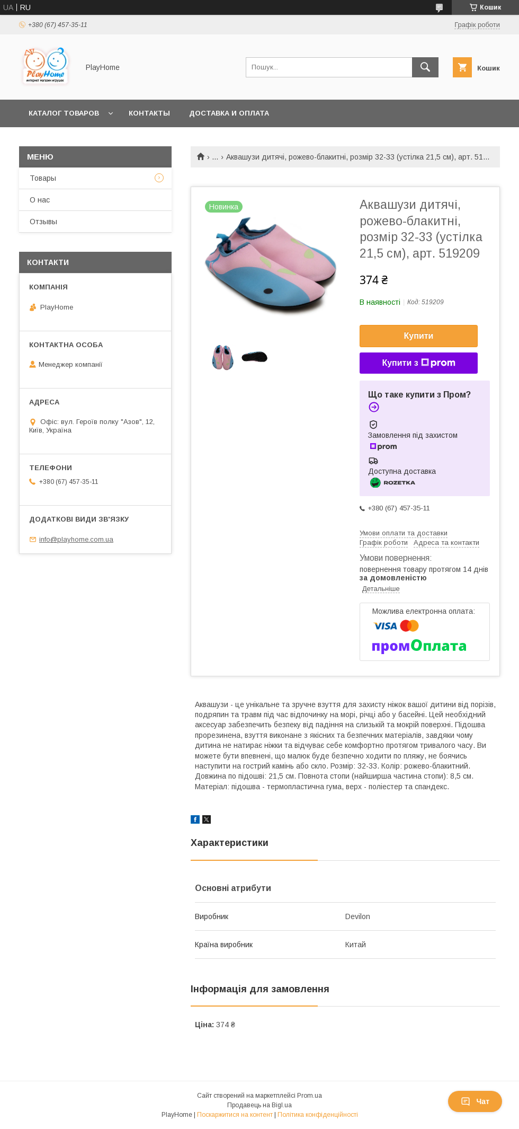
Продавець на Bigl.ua (259, 1105)
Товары (43, 178)
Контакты (149, 113)
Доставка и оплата (229, 113)
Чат (475, 1101)
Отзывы (43, 221)
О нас (40, 200)
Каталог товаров (64, 113)
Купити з (418, 363)
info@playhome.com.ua (76, 539)
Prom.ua (309, 1095)
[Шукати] (425, 67)
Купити (419, 335)
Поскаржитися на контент (235, 1114)
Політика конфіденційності (318, 1114)
